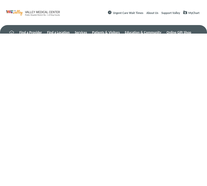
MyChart (194, 13)
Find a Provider (30, 32)
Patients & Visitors (106, 32)
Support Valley (170, 13)
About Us (152, 13)
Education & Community (143, 32)
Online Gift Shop (178, 32)
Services (81, 32)
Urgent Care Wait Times (128, 13)
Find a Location (58, 32)
